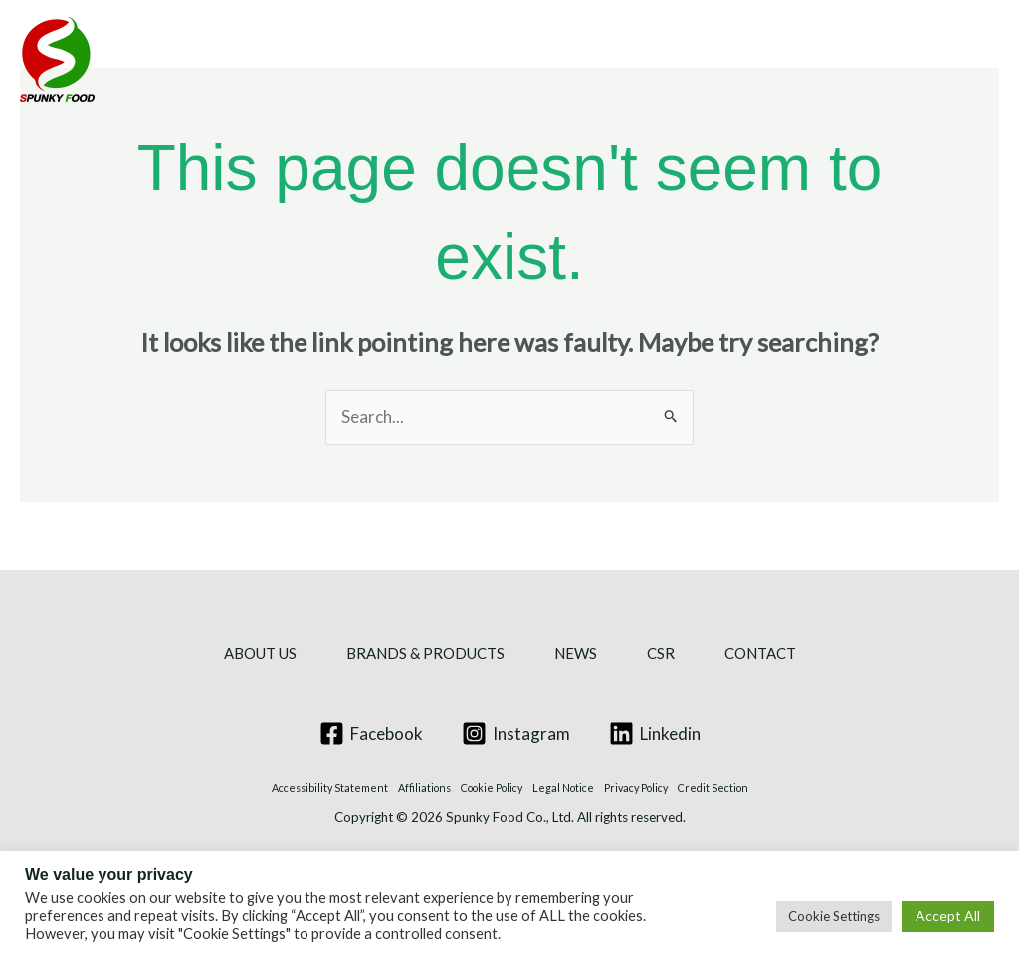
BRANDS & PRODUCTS (438, 59)
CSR (733, 59)
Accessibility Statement (330, 787)
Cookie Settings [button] (834, 916)
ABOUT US (220, 59)
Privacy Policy (636, 787)
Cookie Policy (491, 787)
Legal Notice (563, 787)
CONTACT (856, 59)
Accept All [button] (948, 915)
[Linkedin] (655, 733)
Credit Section (713, 787)
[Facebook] (371, 733)
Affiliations (424, 787)
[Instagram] (516, 733)
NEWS (633, 59)
